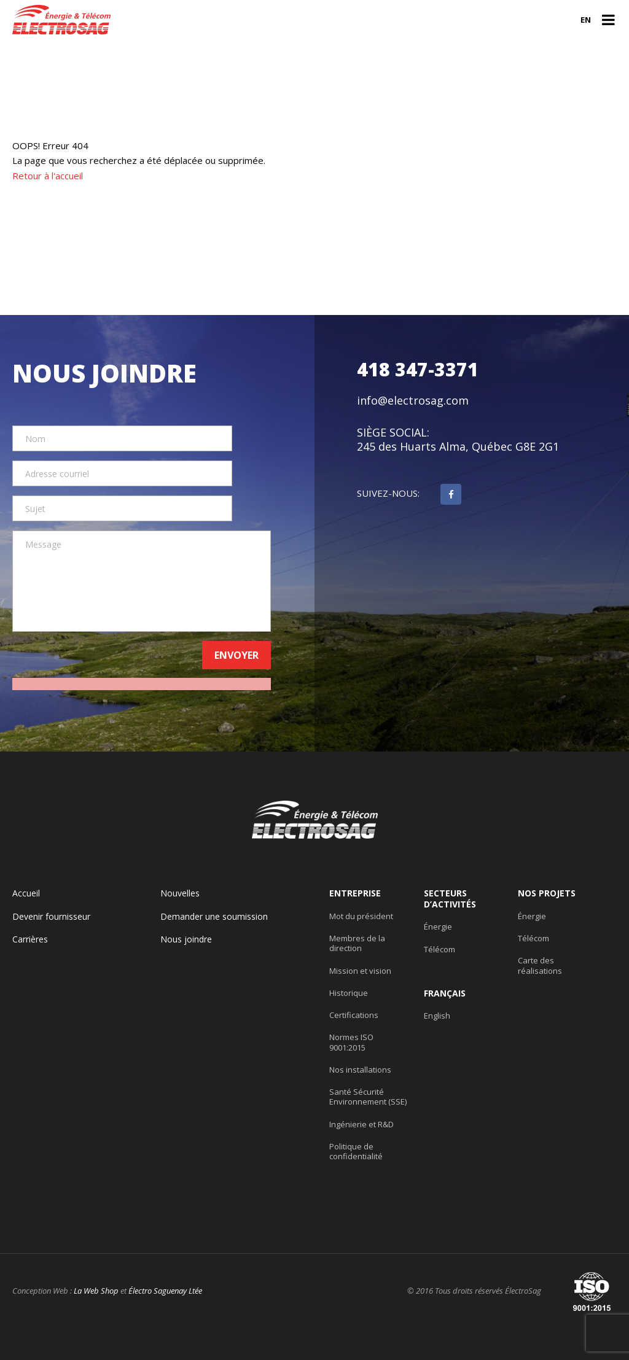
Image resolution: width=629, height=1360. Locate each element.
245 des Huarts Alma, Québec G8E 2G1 (458, 447)
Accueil (26, 893)
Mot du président (361, 916)
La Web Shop (96, 1290)
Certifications (353, 1015)
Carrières (30, 939)
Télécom (439, 949)
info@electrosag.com (413, 400)
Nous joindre (186, 939)
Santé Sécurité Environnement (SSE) (368, 1097)
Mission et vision (360, 971)
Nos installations (360, 1069)
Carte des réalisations (540, 965)
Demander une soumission (214, 916)
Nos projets (547, 893)
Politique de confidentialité (356, 1151)
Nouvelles (180, 893)
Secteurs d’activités (450, 898)
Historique (348, 993)
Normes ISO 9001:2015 (351, 1042)
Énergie (438, 926)
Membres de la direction (357, 943)
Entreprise (355, 893)
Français (445, 993)
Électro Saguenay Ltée (165, 1290)
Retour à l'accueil (47, 175)
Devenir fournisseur (51, 916)
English (437, 1015)
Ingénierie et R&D (361, 1124)
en (585, 19)
